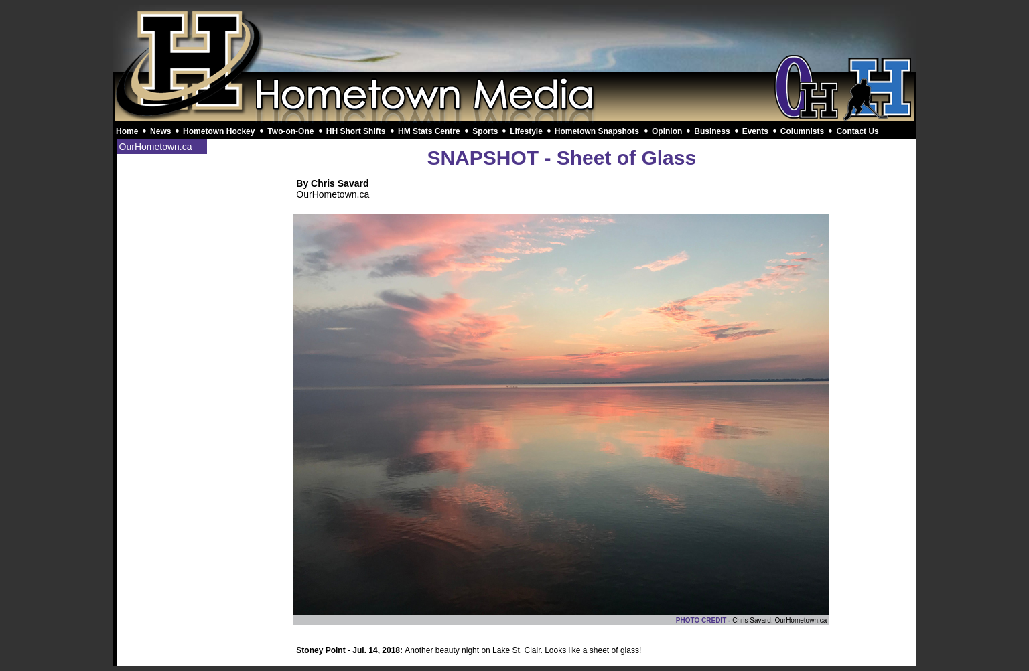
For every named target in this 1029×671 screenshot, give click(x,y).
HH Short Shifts (356, 131)
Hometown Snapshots (597, 131)
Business (712, 131)
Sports (485, 131)
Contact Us (857, 131)
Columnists (802, 131)
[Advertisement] (514, 39)
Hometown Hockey (219, 131)
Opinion (667, 131)
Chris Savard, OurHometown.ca (779, 620)
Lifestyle (526, 131)
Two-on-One (290, 131)
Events (755, 131)
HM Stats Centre (429, 131)
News (160, 131)
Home (127, 131)
